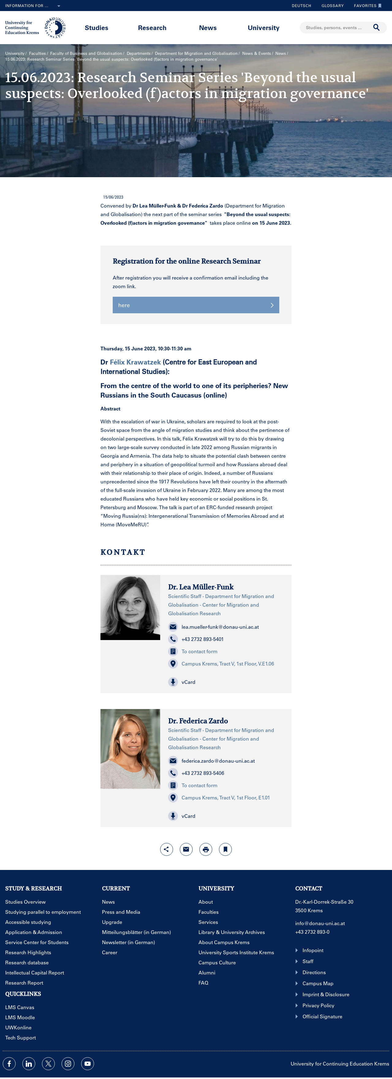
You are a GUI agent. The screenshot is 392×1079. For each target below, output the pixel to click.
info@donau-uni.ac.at (320, 923)
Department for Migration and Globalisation (196, 53)
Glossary (330, 5)
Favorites (366, 5)
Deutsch (301, 5)
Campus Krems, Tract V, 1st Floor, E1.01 (219, 798)
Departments (139, 53)
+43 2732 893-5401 (196, 639)
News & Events (256, 53)
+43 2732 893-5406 (196, 773)
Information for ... (34, 6)
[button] (225, 682)
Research (152, 27)
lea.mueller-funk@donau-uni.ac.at (213, 627)
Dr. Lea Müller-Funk (201, 587)
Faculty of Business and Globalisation (86, 53)
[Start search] (376, 27)
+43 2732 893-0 (312, 931)
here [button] (195, 305)
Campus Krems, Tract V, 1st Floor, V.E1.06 (221, 664)
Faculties (37, 53)
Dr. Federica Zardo (198, 721)
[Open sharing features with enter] (166, 849)
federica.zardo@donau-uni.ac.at (211, 761)
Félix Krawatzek (135, 361)
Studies (96, 27)
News (208, 27)
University (264, 27)
